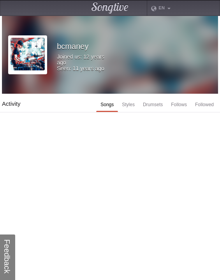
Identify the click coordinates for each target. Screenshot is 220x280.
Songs (107, 104)
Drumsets (153, 104)
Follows (179, 104)
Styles (128, 104)
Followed (204, 104)
